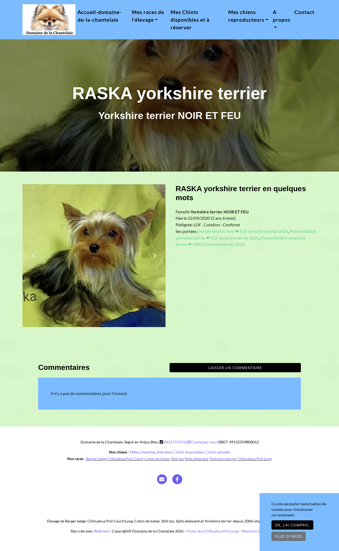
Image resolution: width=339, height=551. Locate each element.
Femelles (148, 452)
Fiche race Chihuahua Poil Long (212, 531)
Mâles (135, 452)
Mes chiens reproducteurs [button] (246, 16)
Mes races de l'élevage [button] (148, 16)
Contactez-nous (202, 442)
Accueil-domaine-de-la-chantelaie (100, 16)
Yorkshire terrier (223, 458)
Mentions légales (255, 531)
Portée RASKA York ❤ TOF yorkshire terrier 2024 (243, 231)
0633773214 (174, 442)
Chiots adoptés (218, 452)
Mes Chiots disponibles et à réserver (190, 19)
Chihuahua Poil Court (126, 458)
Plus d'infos (288, 536)
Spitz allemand (196, 458)
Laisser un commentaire (235, 367)
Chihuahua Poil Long (255, 458)
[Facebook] (177, 479)
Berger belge (96, 458)
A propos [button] (281, 16)
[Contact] (161, 479)
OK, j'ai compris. (292, 524)
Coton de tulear (157, 458)
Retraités (164, 452)
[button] (33, 255)
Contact (304, 12)
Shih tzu (177, 458)
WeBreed (101, 531)
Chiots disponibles (188, 452)
